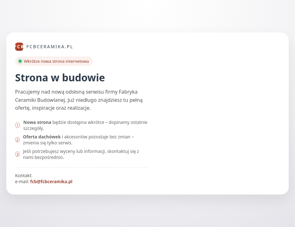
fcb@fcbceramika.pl (51, 181)
